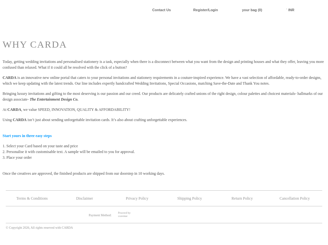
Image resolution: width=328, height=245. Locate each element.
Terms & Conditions (32, 198)
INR (290, 10)
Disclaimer (84, 198)
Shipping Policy (189, 198)
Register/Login (205, 10)
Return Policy (242, 198)
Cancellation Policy (295, 198)
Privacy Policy (137, 198)
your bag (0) (252, 10)
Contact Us (161, 10)
